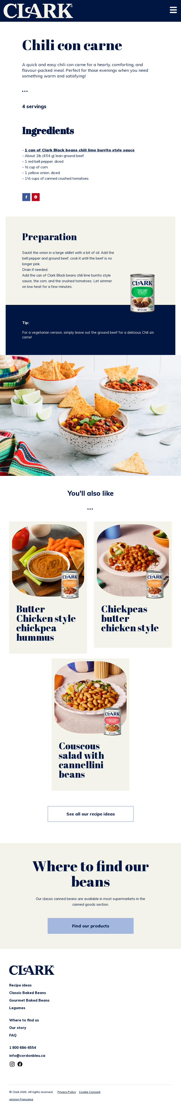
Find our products (90, 926)
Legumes (17, 1008)
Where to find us (24, 1020)
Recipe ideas (20, 985)
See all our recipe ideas (90, 814)
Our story (17, 1027)
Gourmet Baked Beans (29, 1000)
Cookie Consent (89, 1092)
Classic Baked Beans (27, 992)
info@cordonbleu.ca (27, 1055)
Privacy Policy (67, 1092)
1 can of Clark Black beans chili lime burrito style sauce (80, 150)
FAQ (12, 1035)
